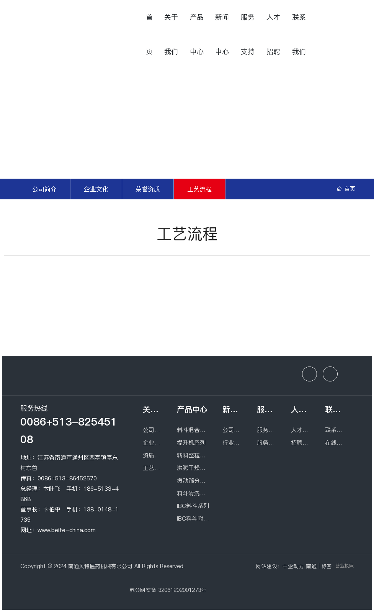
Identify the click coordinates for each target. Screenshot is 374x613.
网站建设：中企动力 (280, 566)
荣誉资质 (148, 189)
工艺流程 (199, 189)
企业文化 (96, 189)
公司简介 (44, 189)
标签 (327, 566)
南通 (311, 566)
